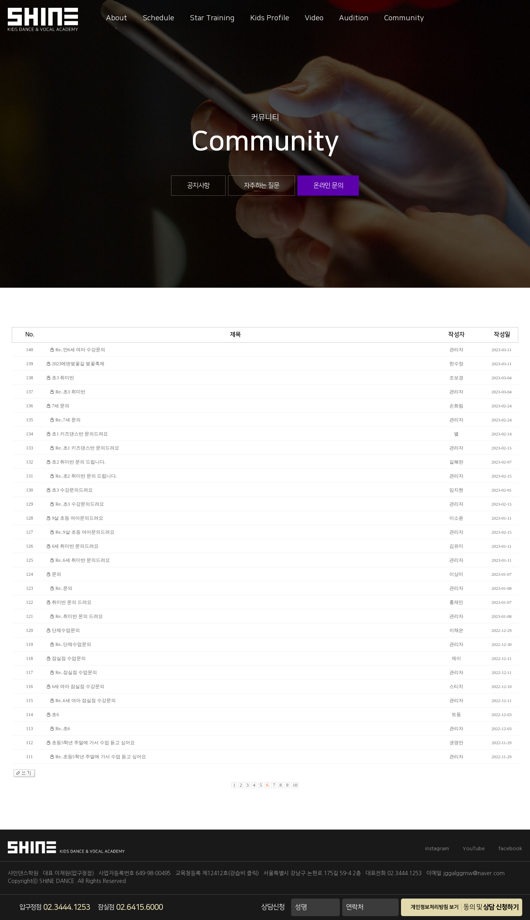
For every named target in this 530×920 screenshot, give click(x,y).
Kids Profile (269, 18)
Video (314, 18)
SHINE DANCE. (57, 881)
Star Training (212, 18)
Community (404, 18)
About (116, 18)
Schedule (158, 18)
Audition (354, 18)
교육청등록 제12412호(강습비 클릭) (217, 873)
